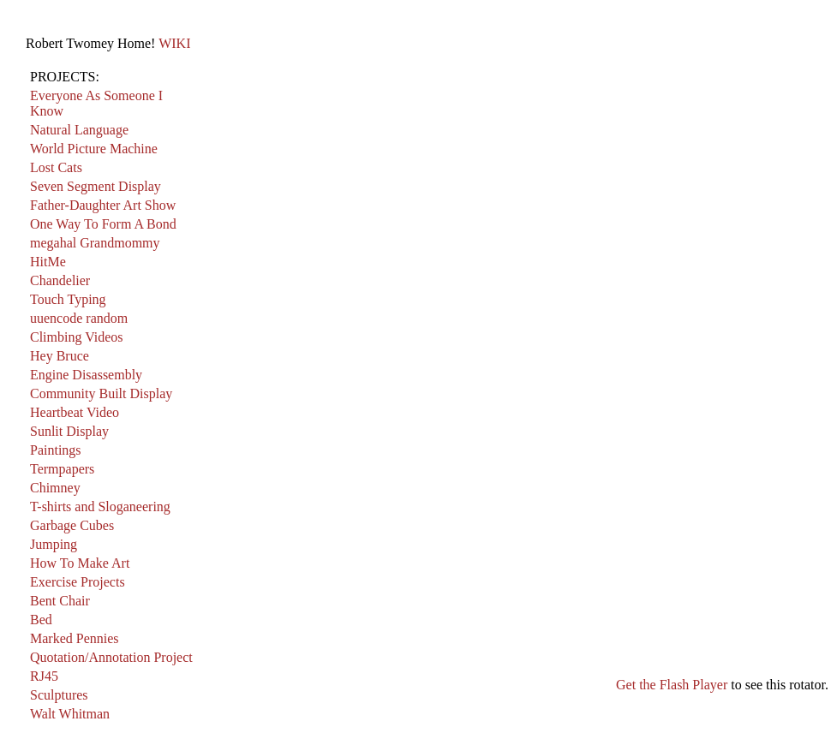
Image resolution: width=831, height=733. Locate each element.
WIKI (174, 43)
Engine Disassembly (86, 374)
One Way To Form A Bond (103, 224)
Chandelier (60, 280)
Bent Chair (60, 600)
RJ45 (44, 676)
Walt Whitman (70, 713)
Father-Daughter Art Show (103, 205)
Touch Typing (68, 299)
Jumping (53, 544)
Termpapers (62, 469)
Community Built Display (101, 393)
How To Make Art (79, 563)
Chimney (55, 487)
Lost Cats (56, 167)
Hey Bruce (59, 356)
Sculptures (59, 695)
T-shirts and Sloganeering (100, 506)
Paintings (55, 450)
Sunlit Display (69, 431)
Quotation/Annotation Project (111, 657)
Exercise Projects (77, 582)
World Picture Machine (94, 148)
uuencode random (79, 318)
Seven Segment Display (95, 186)
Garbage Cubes (72, 525)
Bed (41, 619)
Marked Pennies (74, 638)
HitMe (48, 261)
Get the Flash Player (671, 684)
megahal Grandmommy (95, 242)
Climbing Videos (76, 337)
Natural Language (79, 129)
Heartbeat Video (74, 412)
